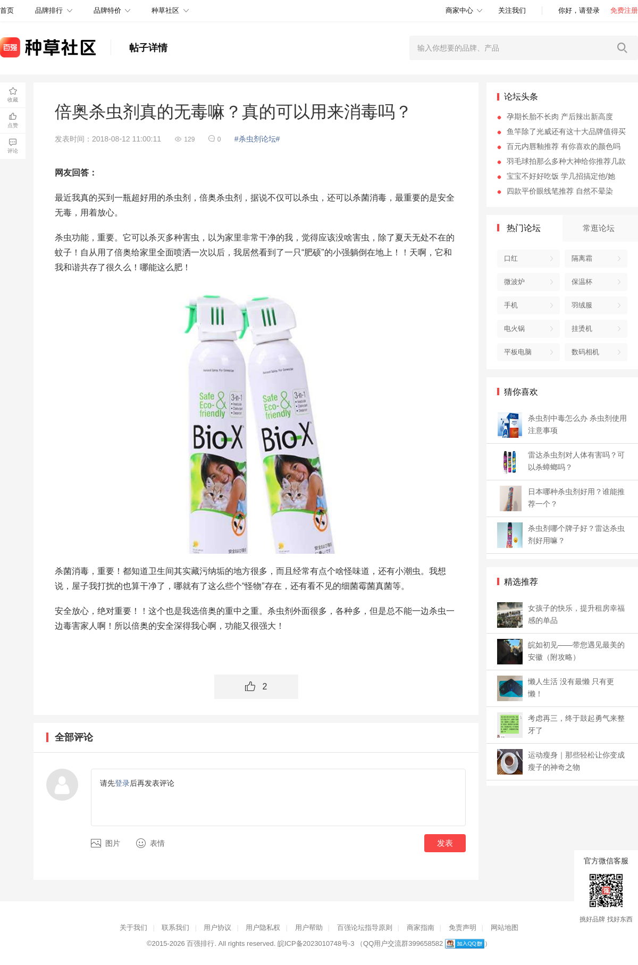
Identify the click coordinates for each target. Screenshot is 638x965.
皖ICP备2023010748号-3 (316, 943)
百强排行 (200, 943)
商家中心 (459, 10)
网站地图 (504, 927)
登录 (122, 783)
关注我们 (512, 10)
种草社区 (165, 10)
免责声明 (462, 927)
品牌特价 (107, 10)
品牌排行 (49, 10)
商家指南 (420, 927)
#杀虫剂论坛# (257, 139)
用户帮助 (309, 927)
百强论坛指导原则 (364, 927)
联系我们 (175, 927)
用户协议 (217, 927)
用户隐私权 (263, 927)
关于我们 (133, 927)
